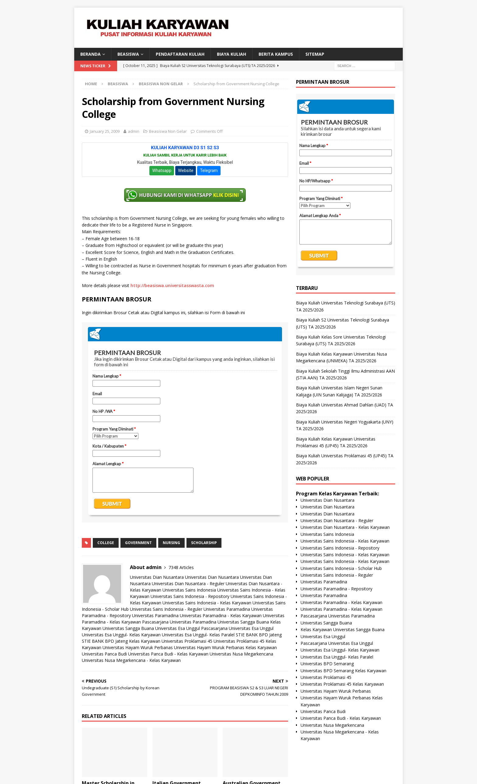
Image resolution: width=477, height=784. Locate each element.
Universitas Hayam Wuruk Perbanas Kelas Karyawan (225, 647)
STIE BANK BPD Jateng (259, 635)
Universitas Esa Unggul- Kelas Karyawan (121, 635)
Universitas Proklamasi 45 (187, 641)
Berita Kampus (276, 54)
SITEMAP (314, 54)
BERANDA (90, 54)
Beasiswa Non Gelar (168, 131)
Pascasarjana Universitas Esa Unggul (237, 628)
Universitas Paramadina (227, 609)
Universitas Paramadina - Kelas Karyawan (221, 615)
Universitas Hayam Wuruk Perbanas (138, 647)
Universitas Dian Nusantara (157, 577)
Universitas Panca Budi (104, 654)
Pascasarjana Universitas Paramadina (179, 622)
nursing (171, 542)
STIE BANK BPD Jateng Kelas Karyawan (121, 641)
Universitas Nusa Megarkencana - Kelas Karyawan (131, 660)
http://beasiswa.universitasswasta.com (172, 285)
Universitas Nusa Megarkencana (241, 654)
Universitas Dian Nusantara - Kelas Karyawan (345, 527)
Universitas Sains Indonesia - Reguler (166, 609)
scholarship (204, 542)
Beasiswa (118, 83)
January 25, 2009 (105, 131)
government (138, 542)
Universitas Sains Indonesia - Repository (190, 596)
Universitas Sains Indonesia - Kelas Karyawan (206, 603)
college (105, 542)
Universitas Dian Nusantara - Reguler (188, 583)
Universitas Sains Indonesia (189, 590)
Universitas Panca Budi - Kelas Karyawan (168, 654)
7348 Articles (181, 567)
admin (133, 131)
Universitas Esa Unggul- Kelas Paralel (198, 635)
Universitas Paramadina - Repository (336, 589)
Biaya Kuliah (231, 54)
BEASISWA (128, 54)
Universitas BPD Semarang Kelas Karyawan (343, 670)
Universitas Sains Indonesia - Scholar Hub (341, 568)
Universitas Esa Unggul (177, 628)
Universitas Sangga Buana (243, 622)
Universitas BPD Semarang (327, 663)
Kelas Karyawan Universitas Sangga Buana (343, 629)
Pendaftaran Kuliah (180, 54)
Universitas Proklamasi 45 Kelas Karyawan (342, 684)
